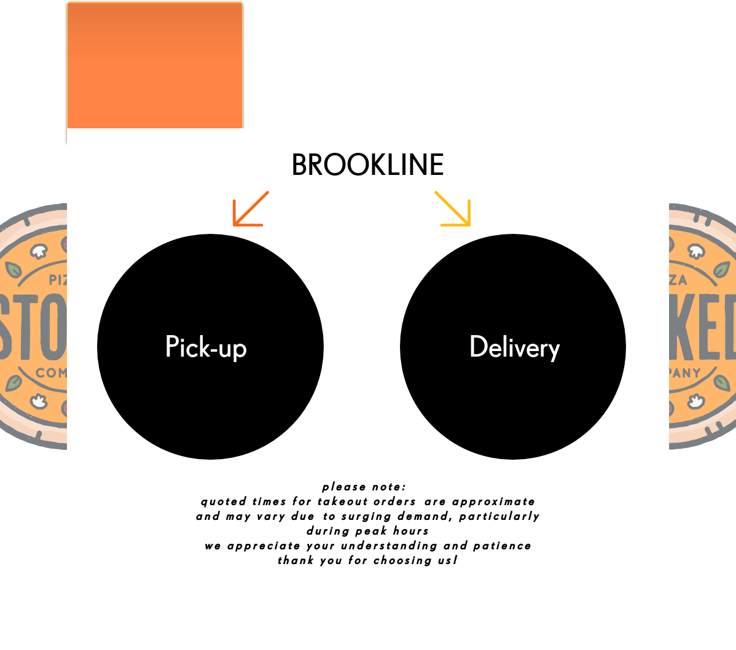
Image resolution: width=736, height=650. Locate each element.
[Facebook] (352, 636)
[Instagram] (383, 636)
